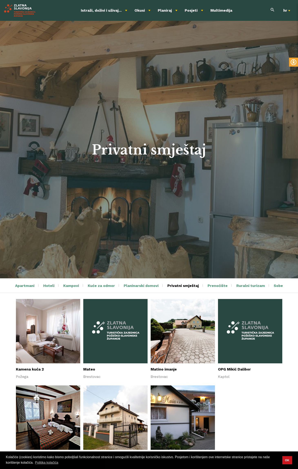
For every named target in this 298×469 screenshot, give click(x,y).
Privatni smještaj (183, 285)
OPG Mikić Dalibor (234, 369)
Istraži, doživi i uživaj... (101, 10)
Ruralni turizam (250, 285)
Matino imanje (164, 369)
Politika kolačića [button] (46, 462)
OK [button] (287, 460)
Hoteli (48, 285)
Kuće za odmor (101, 285)
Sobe (278, 285)
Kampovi (71, 285)
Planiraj (165, 10)
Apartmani (24, 285)
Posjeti (191, 10)
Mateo (89, 369)
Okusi (140, 10)
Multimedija (221, 10)
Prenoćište (218, 285)
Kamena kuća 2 (30, 369)
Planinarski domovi (141, 285)
